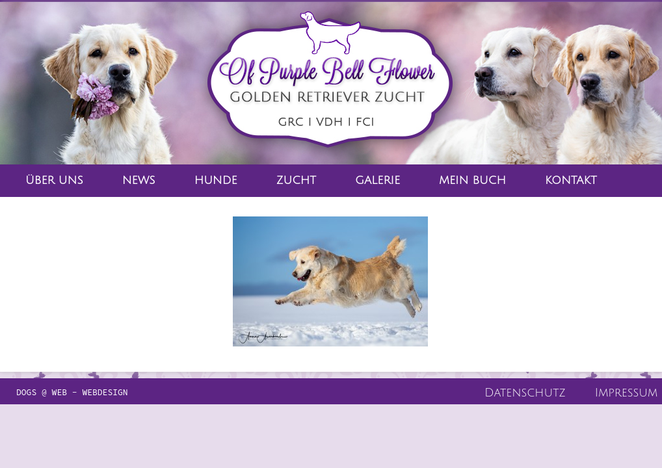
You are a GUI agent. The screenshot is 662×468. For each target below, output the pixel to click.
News (138, 180)
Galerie (377, 180)
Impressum (626, 392)
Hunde (215, 180)
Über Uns (54, 180)
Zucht (296, 180)
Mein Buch (472, 180)
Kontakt (571, 180)
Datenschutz (525, 392)
